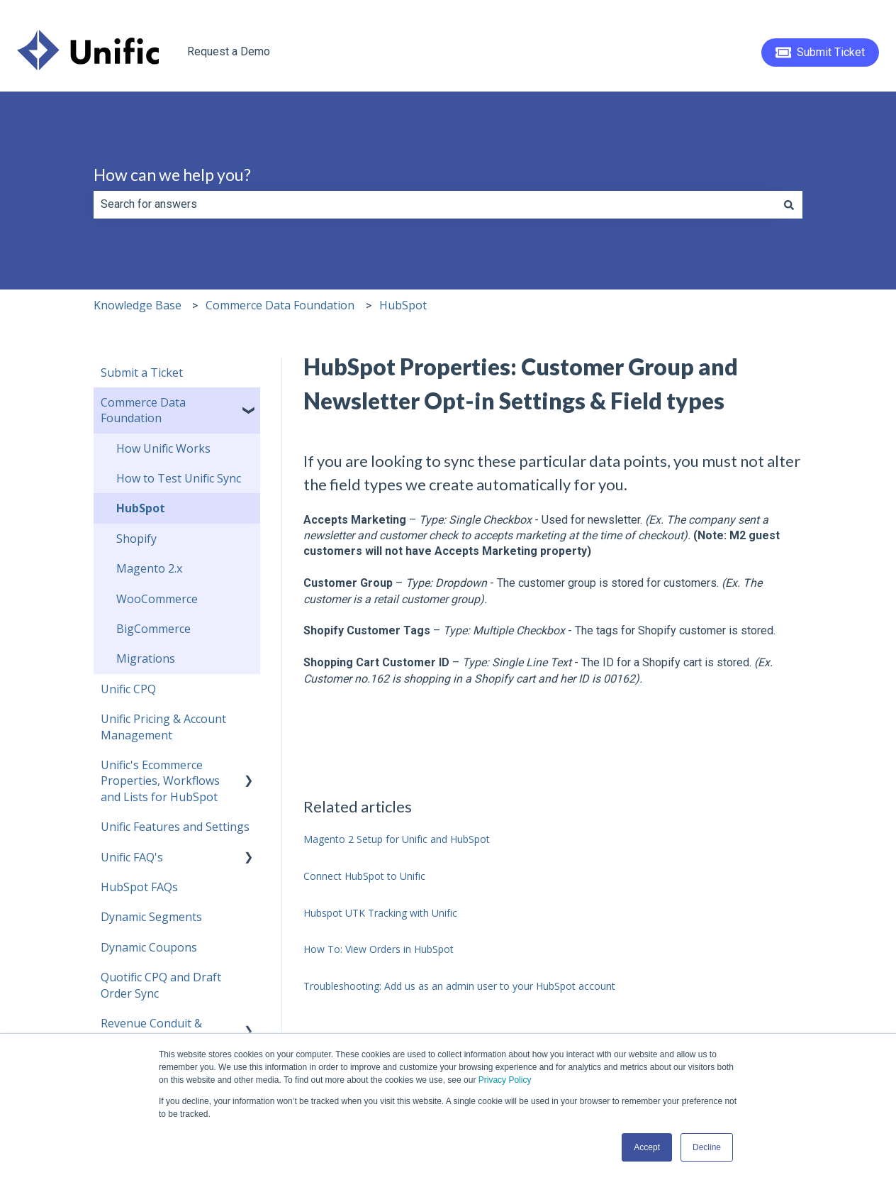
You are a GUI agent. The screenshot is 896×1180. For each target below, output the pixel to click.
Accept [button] (647, 1147)
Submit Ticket (820, 52)
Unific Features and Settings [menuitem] (175, 826)
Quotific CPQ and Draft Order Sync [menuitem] (161, 984)
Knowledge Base (137, 305)
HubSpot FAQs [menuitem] (139, 887)
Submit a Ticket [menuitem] (142, 372)
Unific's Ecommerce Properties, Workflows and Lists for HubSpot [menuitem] (160, 781)
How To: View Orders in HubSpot (378, 949)
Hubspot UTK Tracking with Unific (380, 913)
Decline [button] (707, 1147)
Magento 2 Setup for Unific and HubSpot (396, 839)
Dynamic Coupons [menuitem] (149, 947)
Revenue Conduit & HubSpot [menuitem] (151, 1031)
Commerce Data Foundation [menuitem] (143, 410)
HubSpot (403, 305)
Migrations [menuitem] (145, 658)
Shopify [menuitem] (136, 538)
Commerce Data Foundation (280, 305)
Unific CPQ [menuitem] (128, 689)
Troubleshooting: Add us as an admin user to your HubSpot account (459, 986)
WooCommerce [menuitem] (157, 599)
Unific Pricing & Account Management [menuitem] (163, 726)
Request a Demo (228, 51)
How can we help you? (172, 174)
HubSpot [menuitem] (140, 508)
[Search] (788, 204)
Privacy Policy (505, 1080)
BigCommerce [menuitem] (153, 628)
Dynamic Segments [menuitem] (151, 917)
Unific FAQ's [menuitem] (132, 857)
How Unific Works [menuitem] (163, 448)
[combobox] (434, 204)
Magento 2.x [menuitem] (149, 568)
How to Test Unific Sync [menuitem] (178, 478)
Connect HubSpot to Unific (364, 876)
